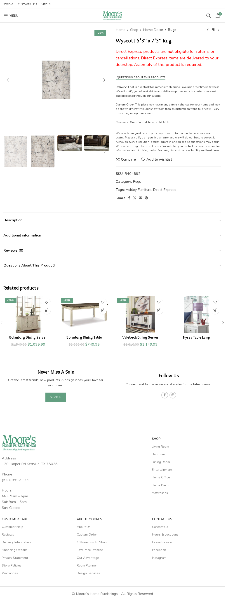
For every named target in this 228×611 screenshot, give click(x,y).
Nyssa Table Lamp (196, 337)
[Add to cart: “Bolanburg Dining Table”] (103, 310)
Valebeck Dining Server (140, 337)
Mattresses (160, 493)
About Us (83, 527)
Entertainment (162, 470)
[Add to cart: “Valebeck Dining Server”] (159, 310)
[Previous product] (207, 30)
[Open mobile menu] (11, 15)
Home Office (161, 477)
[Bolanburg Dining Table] (84, 314)
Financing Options (15, 550)
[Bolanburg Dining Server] (28, 314)
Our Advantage (88, 558)
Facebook (159, 550)
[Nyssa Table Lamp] (196, 314)
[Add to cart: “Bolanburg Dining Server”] (47, 310)
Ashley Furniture (138, 189)
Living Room (160, 447)
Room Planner (87, 565)
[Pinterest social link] (146, 198)
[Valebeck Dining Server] (140, 314)
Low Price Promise (90, 550)
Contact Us (162, 519)
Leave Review (162, 542)
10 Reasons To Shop (92, 542)
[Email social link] (140, 198)
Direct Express (164, 189)
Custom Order (87, 534)
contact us (190, 146)
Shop (134, 29)
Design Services (88, 573)
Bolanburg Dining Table (84, 337)
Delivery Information (16, 542)
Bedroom (158, 454)
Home (120, 29)
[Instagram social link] (172, 395)
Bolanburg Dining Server (28, 337)
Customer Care (15, 519)
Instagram (159, 558)
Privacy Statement (15, 558)
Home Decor (153, 29)
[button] (7, 79)
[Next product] (218, 30)
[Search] (208, 15)
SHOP (156, 439)
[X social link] (135, 198)
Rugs (172, 29)
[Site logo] (112, 15)
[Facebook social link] (129, 198)
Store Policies (11, 565)
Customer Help (12, 527)
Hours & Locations (165, 534)
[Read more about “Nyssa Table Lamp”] (215, 310)
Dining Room (161, 462)
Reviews (8, 534)
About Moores (89, 519)
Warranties (10, 573)
